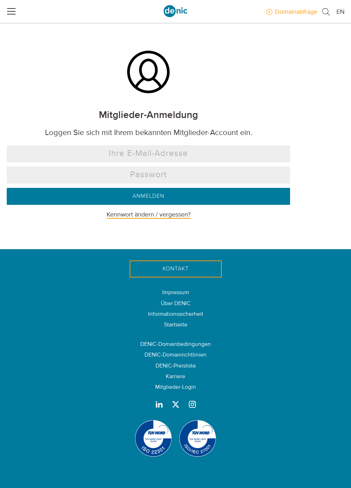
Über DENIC (176, 304)
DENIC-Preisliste (175, 366)
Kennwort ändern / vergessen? (149, 215)
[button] (329, 12)
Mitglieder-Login (175, 387)
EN (340, 12)
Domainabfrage (296, 12)
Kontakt (176, 269)
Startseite (175, 325)
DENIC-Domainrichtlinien (175, 355)
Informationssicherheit (175, 314)
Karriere (175, 377)
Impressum (175, 293)
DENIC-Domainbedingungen (175, 344)
